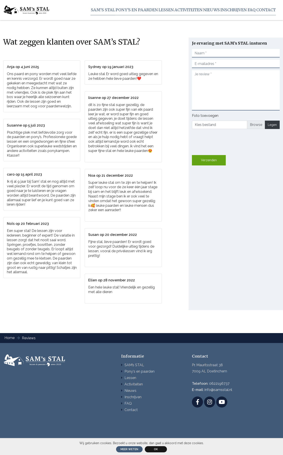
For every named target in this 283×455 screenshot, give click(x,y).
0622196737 (219, 383)
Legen (272, 125)
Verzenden (209, 160)
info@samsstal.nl (218, 390)
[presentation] (225, 141)
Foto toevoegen (205, 116)
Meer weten (129, 449)
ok (156, 449)
